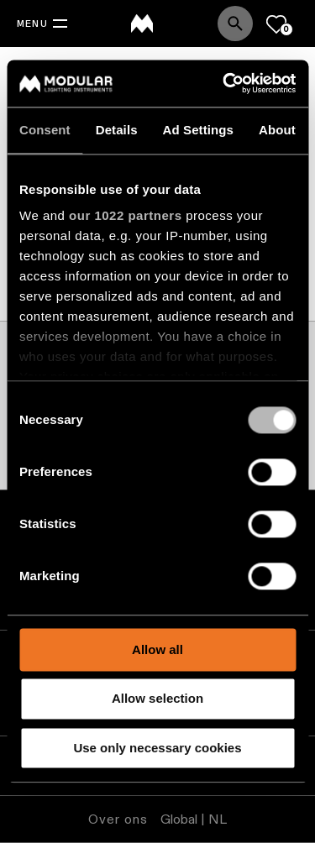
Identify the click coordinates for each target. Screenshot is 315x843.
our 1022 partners (125, 215)
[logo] (142, 23)
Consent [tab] (45, 130)
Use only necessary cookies (157, 748)
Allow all (157, 649)
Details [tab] (117, 130)
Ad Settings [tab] (198, 130)
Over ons (118, 819)
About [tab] (277, 130)
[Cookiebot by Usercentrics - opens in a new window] (224, 83)
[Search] (235, 23)
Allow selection (157, 699)
